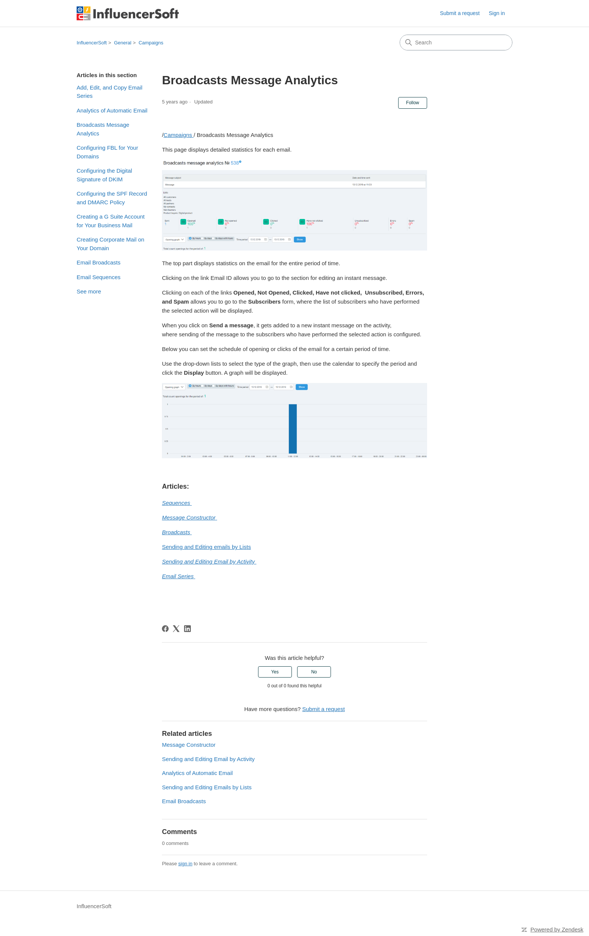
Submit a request (460, 13)
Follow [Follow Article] (412, 102)
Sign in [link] (497, 13)
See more (89, 291)
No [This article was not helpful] (314, 672)
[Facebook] (165, 628)
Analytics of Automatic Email (112, 110)
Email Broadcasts (99, 262)
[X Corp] (176, 628)
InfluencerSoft (92, 43)
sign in (185, 863)
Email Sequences (99, 277)
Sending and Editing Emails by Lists (206, 787)
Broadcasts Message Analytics (103, 129)
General (122, 43)
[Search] (456, 42)
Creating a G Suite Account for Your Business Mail (111, 220)
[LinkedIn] (187, 628)
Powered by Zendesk (556, 929)
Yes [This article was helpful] (275, 672)
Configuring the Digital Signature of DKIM (104, 174)
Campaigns (151, 43)
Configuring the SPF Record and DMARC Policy (112, 197)
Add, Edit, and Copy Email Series (109, 91)
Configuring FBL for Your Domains (107, 152)
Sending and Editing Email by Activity (208, 759)
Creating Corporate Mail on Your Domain (110, 243)
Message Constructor (189, 745)
